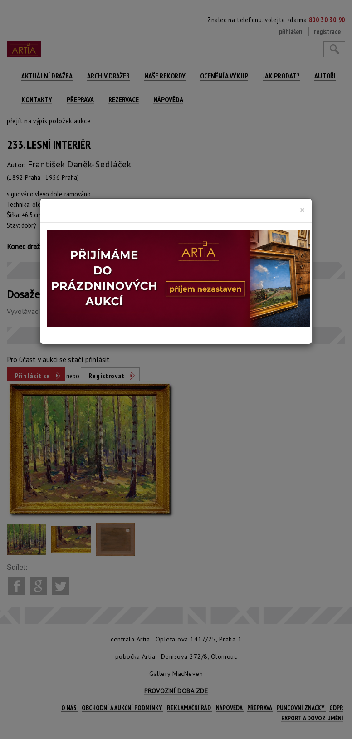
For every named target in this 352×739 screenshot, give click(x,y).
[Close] (302, 210)
